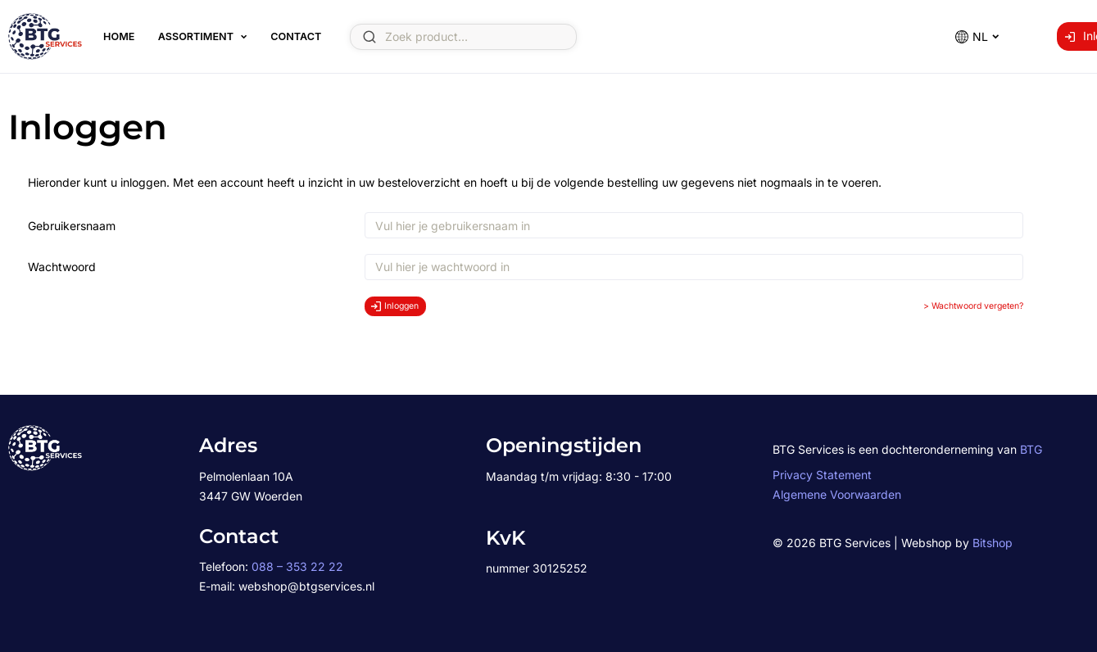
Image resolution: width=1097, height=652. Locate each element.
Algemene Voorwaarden (837, 494)
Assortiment (195, 36)
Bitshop (992, 543)
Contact (295, 36)
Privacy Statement (822, 475)
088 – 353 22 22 (297, 566)
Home (118, 36)
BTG (1031, 449)
